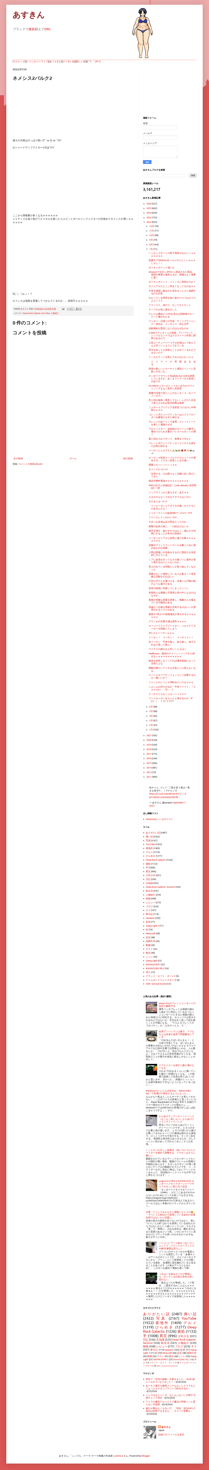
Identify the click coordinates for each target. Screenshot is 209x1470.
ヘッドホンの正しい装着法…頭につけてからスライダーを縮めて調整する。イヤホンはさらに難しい (170, 1153)
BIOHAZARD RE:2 (155, 968)
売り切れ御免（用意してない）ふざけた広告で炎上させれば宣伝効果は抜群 (172, 401)
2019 (149, 744)
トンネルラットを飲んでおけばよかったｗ (171, 357)
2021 (149, 735)
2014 (149, 767)
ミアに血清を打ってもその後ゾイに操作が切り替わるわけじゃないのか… (172, 561)
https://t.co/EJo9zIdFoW (162, 793)
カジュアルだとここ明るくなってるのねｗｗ (172, 286)
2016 (149, 758)
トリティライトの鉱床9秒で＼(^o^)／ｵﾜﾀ (170, 513)
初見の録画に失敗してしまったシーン (169, 588)
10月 (152, 235)
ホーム (73, 458)
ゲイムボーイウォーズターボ (161, 980)
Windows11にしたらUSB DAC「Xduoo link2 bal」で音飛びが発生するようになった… (168, 1092)
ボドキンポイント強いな (162, 267)
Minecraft (151, 933)
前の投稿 (128, 458)
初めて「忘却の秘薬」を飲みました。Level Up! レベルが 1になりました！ (170, 1380)
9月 (151, 239)
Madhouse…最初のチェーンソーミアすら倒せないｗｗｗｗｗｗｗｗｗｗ (172, 654)
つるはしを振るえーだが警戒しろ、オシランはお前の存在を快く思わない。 (176, 1277)
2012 (149, 772)
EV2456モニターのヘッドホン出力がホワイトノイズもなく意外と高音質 (171, 387)
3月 (151, 720)
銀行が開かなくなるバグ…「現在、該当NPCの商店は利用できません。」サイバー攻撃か (170, 1409)
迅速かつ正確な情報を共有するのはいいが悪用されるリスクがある (172, 608)
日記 (148, 879)
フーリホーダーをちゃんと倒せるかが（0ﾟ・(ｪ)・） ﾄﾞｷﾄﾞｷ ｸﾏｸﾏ (172, 699)
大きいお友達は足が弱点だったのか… (169, 521)
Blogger (146, 1455)
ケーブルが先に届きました (163, 309)
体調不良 (150, 941)
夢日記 (149, 914)
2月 (151, 725)
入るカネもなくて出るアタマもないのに (170, 497)
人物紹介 (55, 313)
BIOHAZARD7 (153, 964)
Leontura (118, 1455)
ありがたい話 (153, 832)
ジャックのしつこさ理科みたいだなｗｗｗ (171, 682)
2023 (149, 217)
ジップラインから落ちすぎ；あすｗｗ (169, 492)
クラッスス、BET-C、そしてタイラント (170, 305)
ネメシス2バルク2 (158, 469)
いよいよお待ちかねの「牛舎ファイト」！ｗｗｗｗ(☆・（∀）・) (172, 688)
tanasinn (150, 918)
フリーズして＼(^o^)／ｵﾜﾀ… (164, 517)
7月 (151, 249)
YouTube (45, 313)
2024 (149, 212)
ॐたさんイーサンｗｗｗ (161, 633)
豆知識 (149, 883)
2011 (149, 776)
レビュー (150, 902)
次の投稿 (18, 458)
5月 (151, 711)
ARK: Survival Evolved (157, 983)
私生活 (149, 890)
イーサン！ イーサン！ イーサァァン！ (171, 637)
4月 (151, 716)
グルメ (149, 852)
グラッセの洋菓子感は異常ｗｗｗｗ (167, 621)
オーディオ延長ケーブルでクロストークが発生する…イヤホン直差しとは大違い (172, 459)
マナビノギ (19, 61)
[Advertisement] (73, 430)
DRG (47, 29)
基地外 (149, 848)
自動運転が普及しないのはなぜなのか (169, 328)
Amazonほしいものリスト (159, 819)
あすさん (166, 1427)
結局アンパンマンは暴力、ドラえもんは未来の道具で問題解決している (176, 1034)
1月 (151, 729)
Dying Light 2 (152, 925)
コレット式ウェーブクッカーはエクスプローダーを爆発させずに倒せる (172, 416)
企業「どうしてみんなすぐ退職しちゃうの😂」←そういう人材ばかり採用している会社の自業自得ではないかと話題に (171, 1215)
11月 (152, 230)
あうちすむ (55, 61)
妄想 (148, 921)
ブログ (149, 906)
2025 (149, 208)
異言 (148, 871)
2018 (149, 749)
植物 (148, 898)
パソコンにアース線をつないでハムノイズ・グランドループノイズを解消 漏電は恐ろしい (176, 1246)
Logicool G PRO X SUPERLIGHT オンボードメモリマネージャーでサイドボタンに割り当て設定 (176, 1184)
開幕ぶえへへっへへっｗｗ (163, 464)
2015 (149, 763)
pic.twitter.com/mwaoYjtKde (163, 797)
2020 (149, 740)
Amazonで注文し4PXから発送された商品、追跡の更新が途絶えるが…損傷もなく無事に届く (172, 275)
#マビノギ (181, 793)
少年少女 (150, 875)
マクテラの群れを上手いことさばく (167, 649)
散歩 (148, 952)
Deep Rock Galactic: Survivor (160, 887)
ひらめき (150, 856)
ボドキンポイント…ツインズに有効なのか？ (172, 281)
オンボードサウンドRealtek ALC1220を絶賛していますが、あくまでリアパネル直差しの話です (172, 378)
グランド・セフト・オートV (161, 976)
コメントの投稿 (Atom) (30, 464)
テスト (149, 949)
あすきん (29, 15)
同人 (148, 972)
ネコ (148, 910)
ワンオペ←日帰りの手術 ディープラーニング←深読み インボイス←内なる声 (172, 322)
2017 (149, 753)
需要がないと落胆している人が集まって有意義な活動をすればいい (172, 575)
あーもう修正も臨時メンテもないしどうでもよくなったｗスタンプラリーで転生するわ (170, 1387)
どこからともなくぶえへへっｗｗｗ (167, 694)
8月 (151, 244)
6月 (151, 706)
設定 (148, 937)
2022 (149, 222)
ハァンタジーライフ (37, 61)
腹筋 (32, 29)
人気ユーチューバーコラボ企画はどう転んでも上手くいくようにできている (172, 344)
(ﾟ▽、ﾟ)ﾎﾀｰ (93, 61)
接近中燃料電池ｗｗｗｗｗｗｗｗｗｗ (169, 480)
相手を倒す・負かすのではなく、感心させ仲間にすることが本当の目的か (172, 532)
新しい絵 (81, 61)
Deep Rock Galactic (32, 313)
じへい (149, 956)
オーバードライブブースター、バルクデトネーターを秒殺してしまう (172, 627)
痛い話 (149, 836)
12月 (152, 226)
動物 (148, 945)
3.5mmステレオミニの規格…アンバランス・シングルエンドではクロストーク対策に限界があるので (172, 335)
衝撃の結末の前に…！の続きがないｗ (169, 526)
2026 (149, 203)
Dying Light (151, 960)
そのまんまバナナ (158, 501)
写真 (148, 840)
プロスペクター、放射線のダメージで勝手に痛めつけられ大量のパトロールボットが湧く (172, 432)
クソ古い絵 (69, 61)
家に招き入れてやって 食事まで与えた (170, 438)
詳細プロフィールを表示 (171, 1434)
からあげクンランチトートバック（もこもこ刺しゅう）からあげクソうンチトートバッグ (176, 1119)
